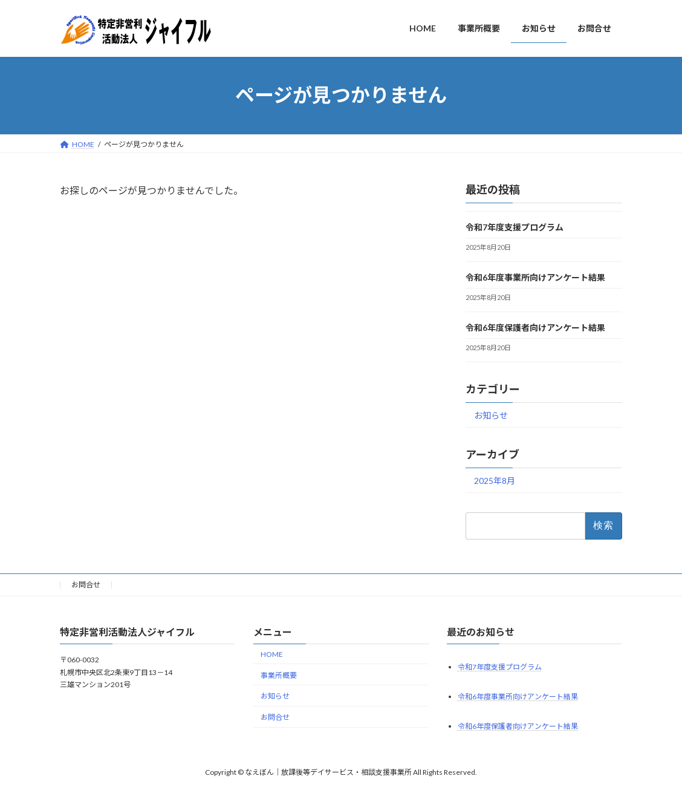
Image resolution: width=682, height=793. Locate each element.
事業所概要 (279, 674)
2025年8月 (494, 480)
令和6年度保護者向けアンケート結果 (535, 327)
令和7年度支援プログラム (514, 227)
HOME (272, 653)
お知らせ (491, 415)
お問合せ (85, 584)
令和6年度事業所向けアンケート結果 (535, 277)
